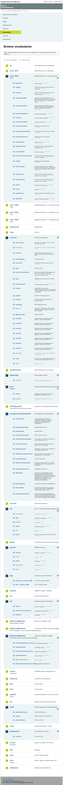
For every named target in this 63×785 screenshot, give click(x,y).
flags (17, 518)
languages (18, 304)
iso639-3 (18, 295)
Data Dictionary (17, 10)
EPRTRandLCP (16, 406)
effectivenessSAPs (21, 106)
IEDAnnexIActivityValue (22, 463)
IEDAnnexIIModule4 (17, 636)
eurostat (13, 503)
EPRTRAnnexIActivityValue (24, 454)
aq (11, 65)
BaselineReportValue (22, 427)
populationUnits (20, 146)
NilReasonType (20, 314)
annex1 (17, 606)
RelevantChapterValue (22, 494)
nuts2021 (18, 343)
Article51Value (20, 419)
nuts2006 (18, 323)
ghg (11, 576)
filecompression (20, 284)
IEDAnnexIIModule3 (17, 628)
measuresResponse (21, 137)
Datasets (5, 18)
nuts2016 (18, 338)
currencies (18, 263)
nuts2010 (18, 328)
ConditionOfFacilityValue (23, 439)
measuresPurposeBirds (22, 131)
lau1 (11, 684)
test (11, 750)
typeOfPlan (19, 198)
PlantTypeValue (20, 484)
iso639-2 (18, 288)
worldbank (14, 768)
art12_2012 (14, 71)
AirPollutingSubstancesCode (24, 643)
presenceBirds (20, 151)
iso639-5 (18, 299)
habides (13, 591)
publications (15, 731)
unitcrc (17, 534)
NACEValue (19, 473)
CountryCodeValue (21, 444)
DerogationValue (20, 449)
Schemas (5, 28)
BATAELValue (19, 431)
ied (11, 601)
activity (17, 394)
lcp (11, 702)
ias (11, 596)
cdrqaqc (18, 87)
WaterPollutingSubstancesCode (24, 663)
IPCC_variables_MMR (22, 584)
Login (47, 1)
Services (5, 36)
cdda (12, 232)
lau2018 (13, 694)
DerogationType (20, 647)
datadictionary (15, 370)
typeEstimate (19, 193)
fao (11, 509)
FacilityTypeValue (20, 459)
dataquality (14, 375)
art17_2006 (14, 205)
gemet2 (13, 547)
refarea (17, 526)
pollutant (18, 614)
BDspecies (18, 83)
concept (18, 552)
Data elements (7, 25)
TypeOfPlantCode (20, 655)
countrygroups (20, 259)
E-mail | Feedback (8, 779)
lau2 (11, 689)
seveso (12, 742)
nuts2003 (18, 318)
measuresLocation (21, 126)
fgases (12, 542)
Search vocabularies (12, 60)
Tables (5, 21)
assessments (19, 242)
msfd (12, 707)
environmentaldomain (22, 272)
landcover (14, 679)
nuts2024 (18, 348)
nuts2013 (18, 333)
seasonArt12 (19, 174)
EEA (11, 2)
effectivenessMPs (21, 98)
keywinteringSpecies (22, 113)
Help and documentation (10, 14)
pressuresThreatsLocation (23, 156)
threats (17, 185)
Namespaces (7, 39)
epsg (17, 279)
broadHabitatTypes (21, 712)
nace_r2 (17, 308)
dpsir (17, 268)
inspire (12, 671)
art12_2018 (14, 76)
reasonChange (20, 166)
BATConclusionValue (22, 435)
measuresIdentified (21, 122)
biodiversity (14, 227)
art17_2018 (14, 220)
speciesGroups (20, 720)
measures (18, 117)
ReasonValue (19, 487)
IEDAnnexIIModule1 (17, 621)
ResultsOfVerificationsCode (24, 651)
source (17, 561)
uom (11, 755)
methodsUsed (19, 142)
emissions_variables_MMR (23, 580)
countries (18, 92)
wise (11, 760)
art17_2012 (14, 212)
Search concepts (26, 60)
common (13, 237)
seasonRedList (20, 179)
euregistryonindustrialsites (20, 414)
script (17, 358)
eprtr (12, 387)
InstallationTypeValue (22, 469)
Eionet (10, 10)
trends (17, 189)
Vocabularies (7, 32)
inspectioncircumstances (23, 610)
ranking (17, 161)
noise (12, 726)
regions (17, 716)
